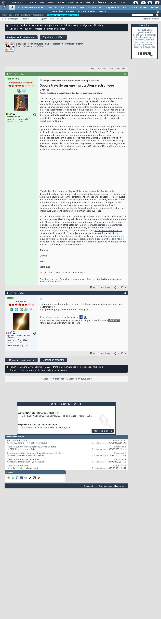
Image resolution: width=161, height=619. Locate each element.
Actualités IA (57, 11)
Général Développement (31, 25)
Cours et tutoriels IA (86, 11)
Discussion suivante (79, 384)
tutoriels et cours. (71, 328)
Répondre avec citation (100, 293)
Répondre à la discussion (21, 37)
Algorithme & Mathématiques (61, 25)
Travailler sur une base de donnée (23, 465)
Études (101, 2)
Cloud (49, 7)
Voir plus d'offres (103, 436)
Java (82, 7)
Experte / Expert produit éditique (38, 430)
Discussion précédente (54, 384)
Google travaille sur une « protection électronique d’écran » (56, 43)
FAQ (41, 2)
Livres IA (102, 11)
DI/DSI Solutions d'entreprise (30, 7)
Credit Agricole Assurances (42, 421)
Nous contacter (90, 491)
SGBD (125, 7)
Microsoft (72, 7)
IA (56, 7)
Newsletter (74, 2)
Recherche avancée (151, 19)
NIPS (42, 267)
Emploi (89, 2)
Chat (61, 2)
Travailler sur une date (17, 471)
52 (27, 351)
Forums (16, 2)
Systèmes (155, 7)
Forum (13, 25)
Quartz (43, 261)
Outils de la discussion (101, 68)
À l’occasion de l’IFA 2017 (108, 236)
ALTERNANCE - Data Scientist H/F (38, 418)
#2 (125, 298)
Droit (112, 2)
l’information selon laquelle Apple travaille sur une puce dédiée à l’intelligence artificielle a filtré (82, 243)
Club (122, 2)
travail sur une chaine (16, 446)
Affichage (119, 68)
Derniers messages (10, 19)
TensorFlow (84, 213)
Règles (60, 19)
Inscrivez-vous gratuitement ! (63, 15)
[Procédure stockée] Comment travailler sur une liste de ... (34, 458)
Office (134, 7)
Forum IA (70, 11)
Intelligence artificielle (90, 25)
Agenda (43, 19)
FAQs (53, 328)
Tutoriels (30, 2)
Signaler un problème (53, 37)
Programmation (112, 7)
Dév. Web (91, 7)
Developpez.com (106, 491)
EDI (100, 7)
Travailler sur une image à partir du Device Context (31, 452)
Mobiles (143, 7)
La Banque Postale (36, 433)
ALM (62, 7)
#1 (125, 74)
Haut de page (120, 491)
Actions (24, 19)
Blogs (50, 2)
